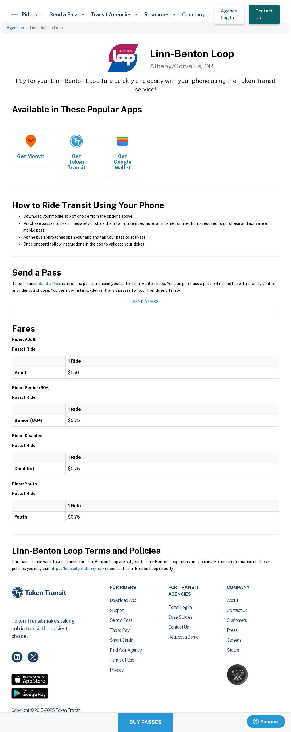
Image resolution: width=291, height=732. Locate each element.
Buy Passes (145, 722)
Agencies (15, 28)
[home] (14, 14)
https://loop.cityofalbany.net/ (77, 568)
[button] (32, 14)
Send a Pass (50, 283)
